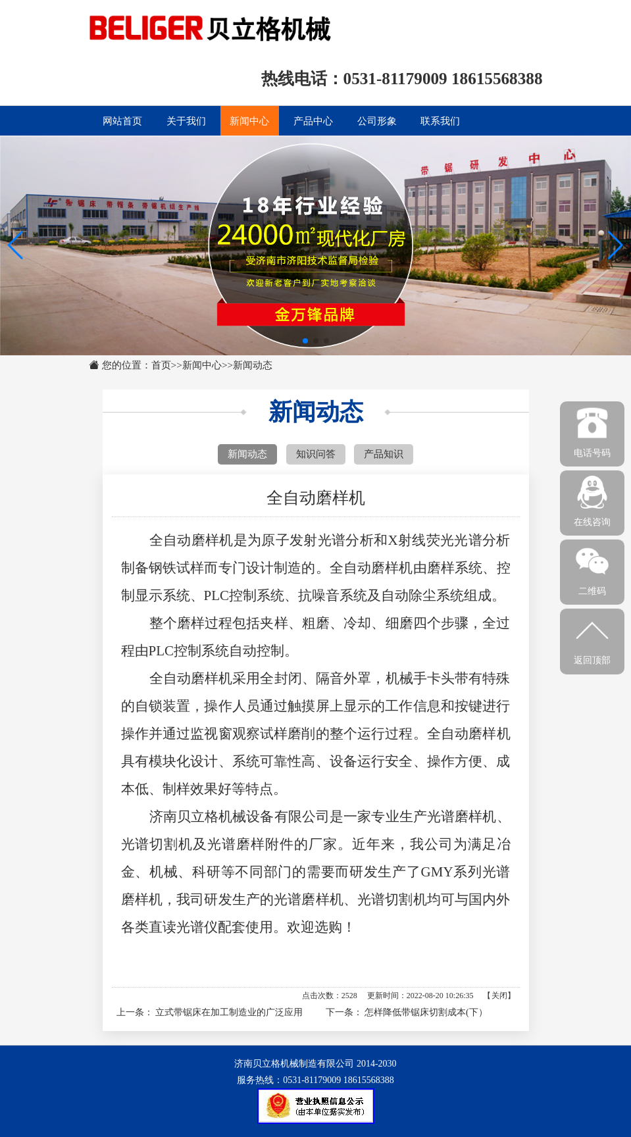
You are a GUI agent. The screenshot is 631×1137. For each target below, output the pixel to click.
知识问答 (316, 453)
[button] (615, 245)
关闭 (499, 995)
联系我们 (440, 120)
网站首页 (122, 120)
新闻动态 (252, 364)
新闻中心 (249, 120)
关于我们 (186, 120)
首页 (161, 364)
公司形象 (377, 120)
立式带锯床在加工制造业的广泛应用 (229, 1012)
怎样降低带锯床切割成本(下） (426, 1012)
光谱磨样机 (462, 816)
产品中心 (313, 120)
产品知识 (383, 453)
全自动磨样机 (371, 568)
